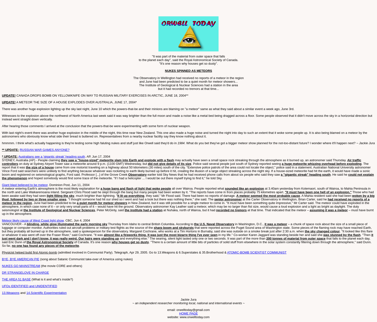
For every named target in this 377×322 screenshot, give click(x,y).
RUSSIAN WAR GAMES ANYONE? (44, 150)
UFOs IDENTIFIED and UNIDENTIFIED (29, 286)
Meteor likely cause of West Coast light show (33, 220)
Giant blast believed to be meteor (25, 185)
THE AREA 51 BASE (16, 279)
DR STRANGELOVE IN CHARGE (25, 272)
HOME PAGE (188, 313)
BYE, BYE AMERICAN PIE (20, 259)
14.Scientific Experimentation (46, 293)
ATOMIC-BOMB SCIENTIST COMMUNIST (257, 252)
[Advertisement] (58, 9)
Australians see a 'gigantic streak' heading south (51, 156)
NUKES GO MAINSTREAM (21, 266)
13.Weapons (10, 293)
